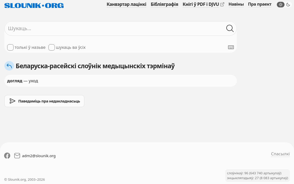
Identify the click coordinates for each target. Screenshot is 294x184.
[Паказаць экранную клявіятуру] (231, 47)
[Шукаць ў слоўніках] (230, 28)
